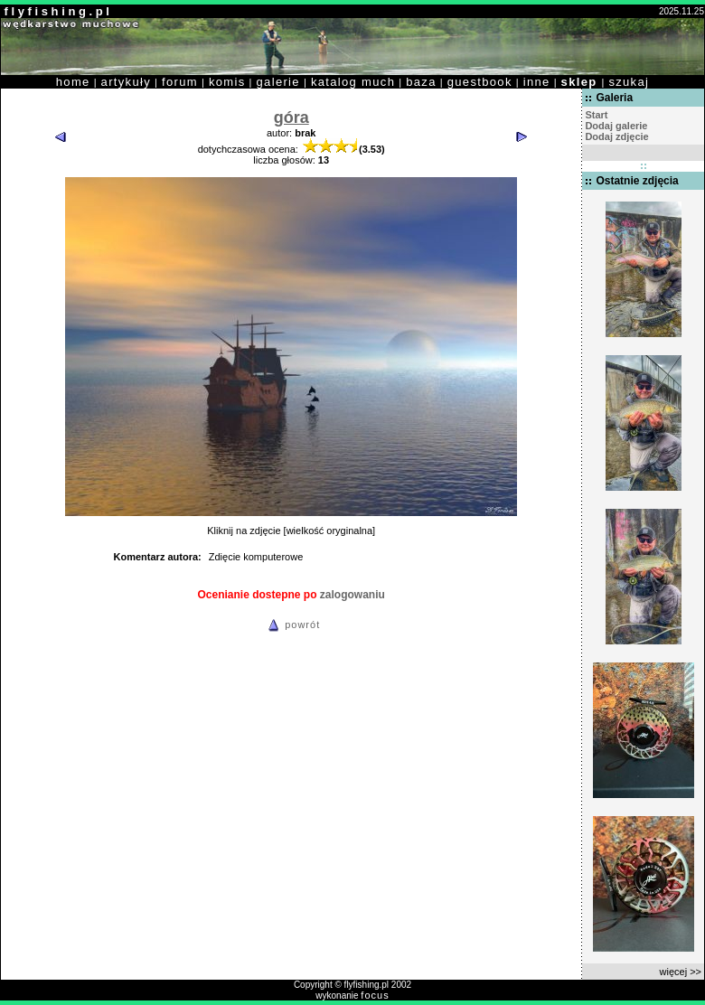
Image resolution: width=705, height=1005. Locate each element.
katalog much (353, 82)
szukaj (628, 82)
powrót (291, 624)
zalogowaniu (352, 594)
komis (227, 82)
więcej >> (680, 971)
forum (180, 82)
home (73, 82)
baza (421, 82)
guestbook (479, 82)
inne (536, 82)
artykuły (126, 82)
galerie (278, 82)
